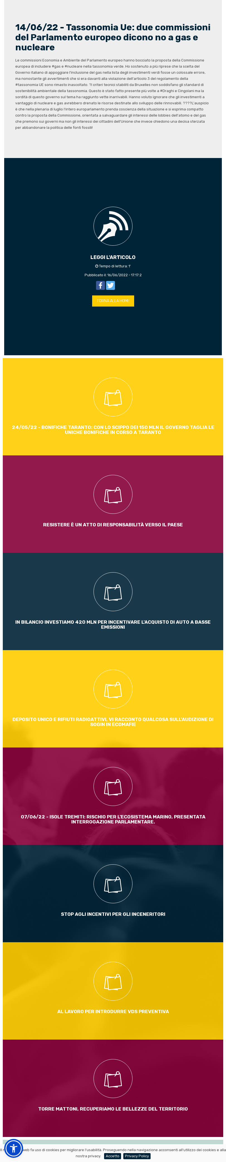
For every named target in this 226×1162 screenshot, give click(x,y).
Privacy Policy (137, 1156)
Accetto (112, 1156)
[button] (14, 1148)
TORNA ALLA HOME (113, 300)
